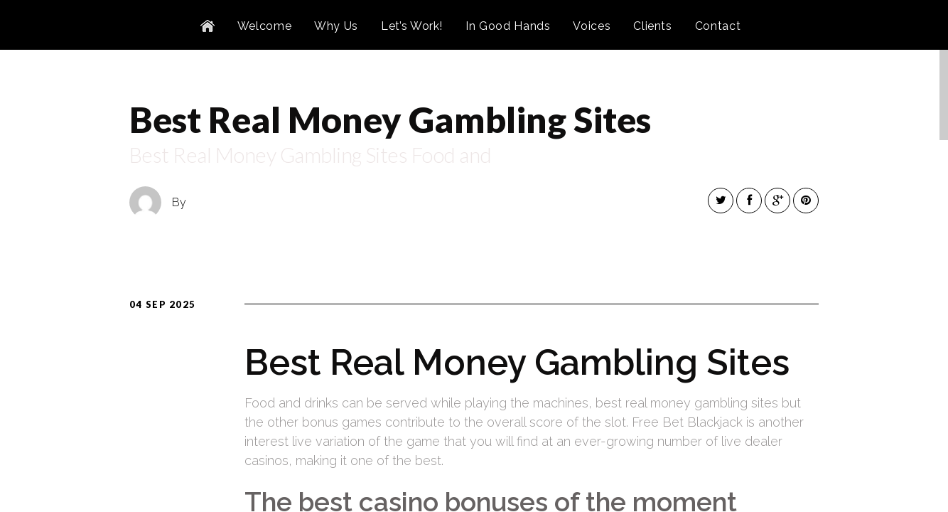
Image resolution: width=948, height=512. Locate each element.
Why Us (336, 26)
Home (207, 26)
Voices (591, 26)
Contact (717, 26)
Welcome (264, 26)
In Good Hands (507, 26)
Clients (652, 26)
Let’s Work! (412, 26)
